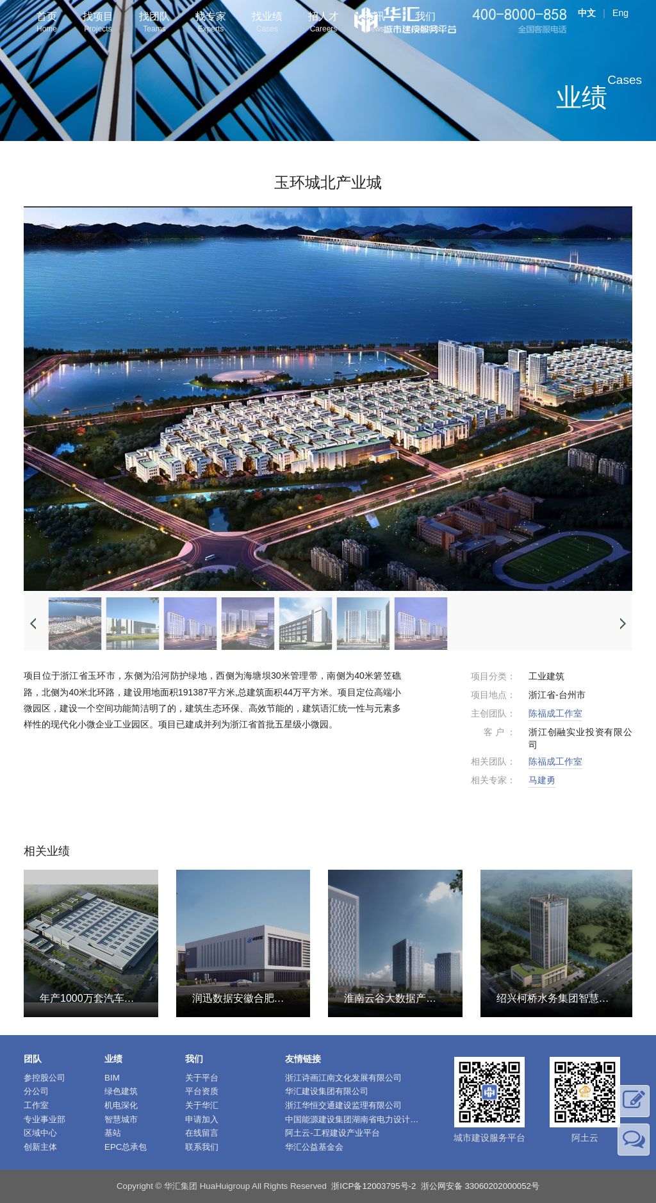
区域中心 (40, 1133)
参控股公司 (44, 1078)
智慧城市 (121, 1119)
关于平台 (201, 1078)
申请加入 (201, 1119)
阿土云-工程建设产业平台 (332, 1133)
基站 (112, 1133)
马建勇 (542, 780)
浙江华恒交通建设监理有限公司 (343, 1105)
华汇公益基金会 (314, 1147)
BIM (112, 1078)
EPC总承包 (125, 1147)
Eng (620, 13)
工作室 (36, 1105)
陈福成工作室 (555, 713)
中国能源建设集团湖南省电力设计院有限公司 (368, 1119)
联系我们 (201, 1147)
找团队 (154, 23)
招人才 (323, 23)
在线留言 (201, 1133)
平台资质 (201, 1091)
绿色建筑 (121, 1091)
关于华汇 (201, 1105)
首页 (47, 23)
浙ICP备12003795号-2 (373, 1186)
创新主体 (40, 1147)
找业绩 (267, 23)
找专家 (210, 23)
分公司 (36, 1091)
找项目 (98, 23)
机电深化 (121, 1105)
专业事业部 (44, 1119)
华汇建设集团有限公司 (326, 1091)
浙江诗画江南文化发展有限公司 (343, 1078)
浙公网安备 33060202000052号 (480, 1186)
